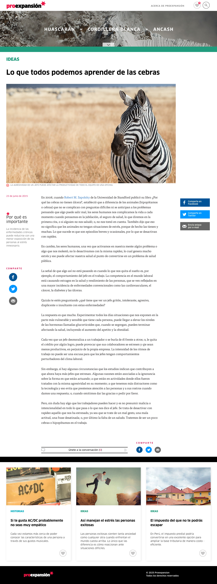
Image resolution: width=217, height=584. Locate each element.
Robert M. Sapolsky (77, 197)
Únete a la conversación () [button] (85, 450)
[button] (195, 226)
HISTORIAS (17, 511)
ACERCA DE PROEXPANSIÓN (167, 6)
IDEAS (12, 60)
